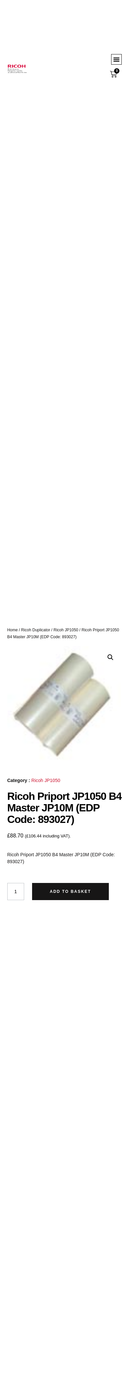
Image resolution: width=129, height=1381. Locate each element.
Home (12, 630)
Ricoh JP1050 (66, 630)
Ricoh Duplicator (35, 630)
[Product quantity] (15, 891)
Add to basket (70, 891)
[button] (116, 59)
